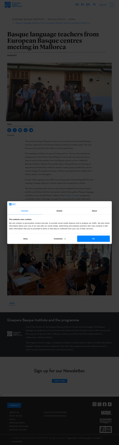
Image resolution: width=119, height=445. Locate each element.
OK (93, 239)
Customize (59, 239)
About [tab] (94, 211)
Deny (25, 239)
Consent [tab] (24, 211)
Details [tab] (59, 211)
